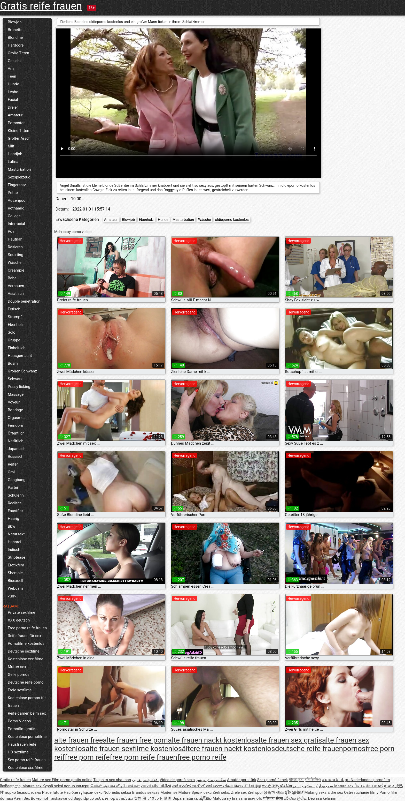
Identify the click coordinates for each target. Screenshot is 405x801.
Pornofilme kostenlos (26, 643)
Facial (13, 99)
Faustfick (16, 510)
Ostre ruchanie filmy (361, 792)
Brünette (15, 29)
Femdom (15, 425)
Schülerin (16, 495)
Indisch (14, 549)
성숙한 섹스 (274, 792)
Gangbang (16, 479)
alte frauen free (78, 740)
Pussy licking (19, 386)
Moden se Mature (176, 792)
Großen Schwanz (22, 371)
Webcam (15, 588)
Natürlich (16, 441)
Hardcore (16, 45)
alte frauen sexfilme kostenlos (133, 748)
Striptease (16, 557)
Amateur (15, 115)
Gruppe (14, 340)
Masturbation (19, 169)
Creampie (16, 270)
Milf (11, 146)
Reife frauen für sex (24, 635)
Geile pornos (18, 674)
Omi (11, 472)
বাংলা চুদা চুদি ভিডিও (305, 779)
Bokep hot (39, 798)
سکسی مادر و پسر (211, 779)
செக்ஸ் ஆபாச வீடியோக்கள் (115, 786)
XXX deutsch (19, 620)
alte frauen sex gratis (288, 740)
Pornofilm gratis (21, 729)
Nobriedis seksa (118, 792)
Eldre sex (336, 792)
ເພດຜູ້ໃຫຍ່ (203, 798)
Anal (11, 68)
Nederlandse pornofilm (370, 779)
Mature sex (42, 779)
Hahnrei (14, 542)
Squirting (15, 254)
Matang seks (316, 792)
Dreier (13, 107)
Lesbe (13, 91)
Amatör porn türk (241, 779)
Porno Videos (19, 721)
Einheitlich (17, 348)
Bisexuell (15, 580)
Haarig (13, 518)
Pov (11, 231)
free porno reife (201, 757)
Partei (13, 487)
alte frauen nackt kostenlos (211, 740)
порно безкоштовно (23, 792)
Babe (12, 278)
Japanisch (17, 448)
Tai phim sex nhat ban (112, 779)
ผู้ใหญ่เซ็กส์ (295, 792)
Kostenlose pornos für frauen (27, 701)
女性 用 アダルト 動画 (153, 798)
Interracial (16, 223)
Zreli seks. (222, 792)
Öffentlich (16, 433)
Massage (16, 394)
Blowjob (14, 22)
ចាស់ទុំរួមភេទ (384, 786)
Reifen (13, 464)
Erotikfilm (16, 565)
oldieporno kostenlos (232, 220)
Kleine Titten (18, 130)
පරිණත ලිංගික (296, 798)
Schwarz (15, 379)
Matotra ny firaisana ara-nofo (238, 798)
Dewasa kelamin (322, 798)
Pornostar (16, 123)
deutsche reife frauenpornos (320, 748)
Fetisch (14, 309)
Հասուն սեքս (336, 779)
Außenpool (17, 200)
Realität (14, 503)
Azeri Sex (22, 798)
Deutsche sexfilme (24, 651)
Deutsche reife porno (26, 682)
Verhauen (16, 285)
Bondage (15, 410)
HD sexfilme (18, 752)
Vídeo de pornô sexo (177, 779)
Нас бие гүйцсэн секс (84, 792)
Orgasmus (17, 417)
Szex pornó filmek (272, 779)
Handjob (15, 154)
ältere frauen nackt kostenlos (228, 748)
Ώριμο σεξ (92, 798)
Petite (13, 192)
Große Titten (18, 53)
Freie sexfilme (20, 690)
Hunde (13, 84)
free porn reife (87, 757)
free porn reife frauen (143, 757)
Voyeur (14, 402)
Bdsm (13, 363)
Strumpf (15, 317)
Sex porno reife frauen (27, 760)
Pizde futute (52, 792)
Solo (11, 332)
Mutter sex (17, 666)
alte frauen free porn (135, 740)
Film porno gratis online (72, 779)
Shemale (15, 573)
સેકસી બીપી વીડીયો (156, 786)
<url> (12, 596)
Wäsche (14, 262)
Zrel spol (255, 792)
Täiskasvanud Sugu (66, 798)
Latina (13, 161)
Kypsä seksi (53, 786)
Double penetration (24, 301)
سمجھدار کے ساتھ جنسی (313, 786)
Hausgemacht (20, 355)
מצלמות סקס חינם (117, 798)
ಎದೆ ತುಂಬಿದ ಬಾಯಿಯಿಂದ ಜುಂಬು (198, 786)
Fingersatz (17, 185)
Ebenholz (16, 324)
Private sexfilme (21, 612)
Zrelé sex (239, 792)
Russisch (16, 456)
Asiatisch (16, 293)
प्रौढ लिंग (286, 786)
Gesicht (14, 60)
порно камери (76, 786)
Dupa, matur (183, 798)
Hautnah (15, 239)
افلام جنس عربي (145, 779)
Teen (12, 76)
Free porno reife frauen (27, 628)
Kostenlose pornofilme (27, 736)
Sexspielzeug (19, 177)
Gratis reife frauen (41, 6)
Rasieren (15, 247)
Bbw (11, 526)
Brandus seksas (146, 792)
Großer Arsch (19, 138)
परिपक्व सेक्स (273, 798)
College (14, 216)
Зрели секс (202, 792)
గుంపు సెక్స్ (271, 786)
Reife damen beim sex (27, 713)
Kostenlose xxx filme (25, 659)
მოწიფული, (11, 786)
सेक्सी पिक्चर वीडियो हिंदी (242, 786)
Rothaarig (16, 208)
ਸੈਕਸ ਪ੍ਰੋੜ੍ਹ (364, 786)
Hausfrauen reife (22, 744)
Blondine (15, 37)
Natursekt (16, 534)
